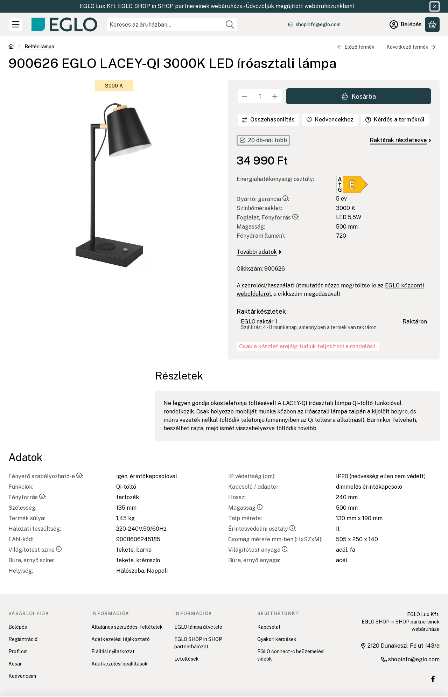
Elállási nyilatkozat (113, 651)
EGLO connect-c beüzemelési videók (290, 655)
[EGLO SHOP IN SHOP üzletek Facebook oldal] (433, 678)
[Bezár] (434, 6)
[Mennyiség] (260, 96)
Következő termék (411, 47)
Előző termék (355, 47)
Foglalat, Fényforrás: (268, 217)
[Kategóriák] (15, 24)
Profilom (18, 651)
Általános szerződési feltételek (127, 627)
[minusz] (244, 96)
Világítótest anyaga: (258, 549)
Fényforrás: (27, 497)
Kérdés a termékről (395, 119)
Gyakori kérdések (276, 639)
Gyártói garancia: (263, 199)
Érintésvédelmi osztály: (262, 528)
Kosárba (358, 96)
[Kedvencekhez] (330, 120)
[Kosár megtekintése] (432, 24)
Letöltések (186, 659)
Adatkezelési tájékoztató (120, 639)
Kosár (15, 664)
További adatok (259, 252)
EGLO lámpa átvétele (198, 627)
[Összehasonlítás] (268, 120)
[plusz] (275, 96)
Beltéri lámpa (39, 46)
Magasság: (246, 507)
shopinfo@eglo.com (318, 24)
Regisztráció (22, 639)
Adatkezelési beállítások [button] (119, 664)
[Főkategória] (11, 47)
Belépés (17, 627)
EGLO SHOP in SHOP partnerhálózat (198, 642)
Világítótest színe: (35, 549)
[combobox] (172, 24)
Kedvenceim (22, 676)
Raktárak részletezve (400, 140)
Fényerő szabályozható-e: (45, 476)
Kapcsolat (269, 627)
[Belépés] (405, 24)
